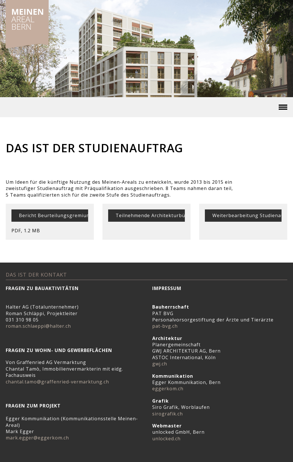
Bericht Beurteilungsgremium (55, 215)
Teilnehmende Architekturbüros (154, 215)
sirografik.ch (167, 414)
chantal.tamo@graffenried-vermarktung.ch (57, 382)
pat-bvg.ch (165, 326)
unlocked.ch (166, 438)
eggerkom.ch (167, 388)
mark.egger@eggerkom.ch (37, 438)
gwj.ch (159, 364)
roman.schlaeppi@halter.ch (38, 326)
